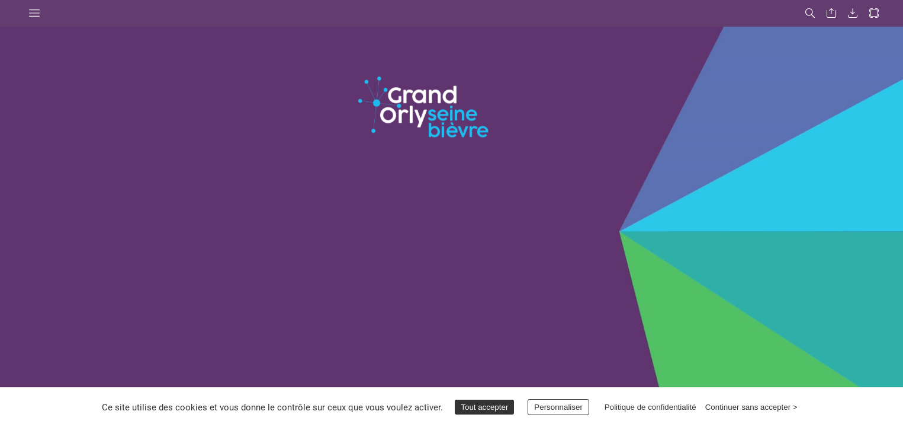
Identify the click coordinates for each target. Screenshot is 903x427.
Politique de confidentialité (650, 407)
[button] (34, 13)
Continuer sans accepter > (751, 407)
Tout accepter (484, 407)
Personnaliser (558, 407)
